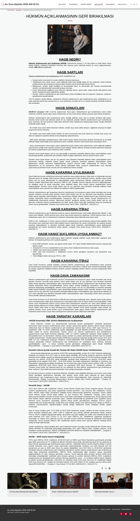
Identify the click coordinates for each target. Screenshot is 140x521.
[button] (131, 4)
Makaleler (18, 10)
